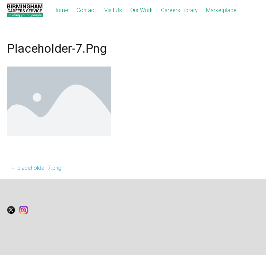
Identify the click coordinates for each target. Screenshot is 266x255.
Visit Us (113, 10)
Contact (86, 10)
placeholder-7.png (35, 168)
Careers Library (179, 10)
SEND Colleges (100, 220)
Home (60, 10)
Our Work (141, 10)
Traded (153, 209)
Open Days (126, 209)
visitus (72, 209)
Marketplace (221, 10)
